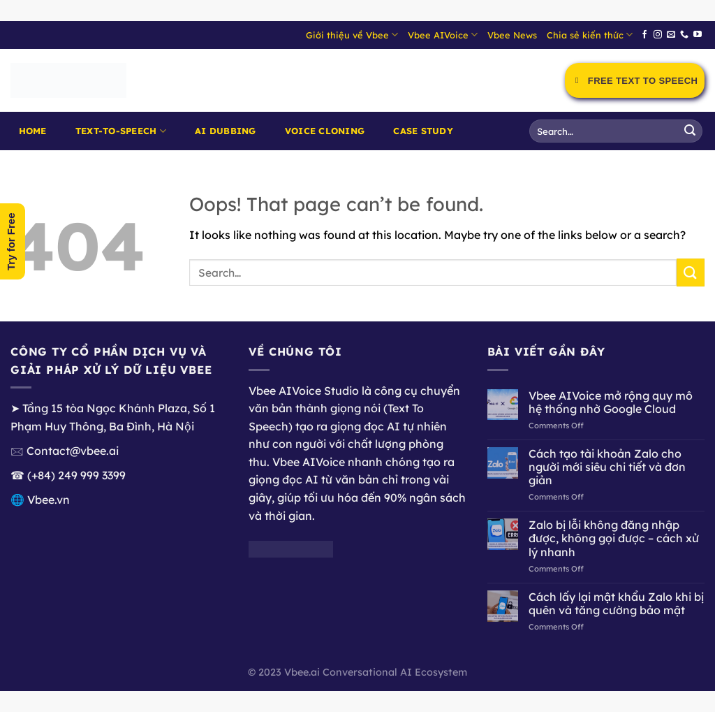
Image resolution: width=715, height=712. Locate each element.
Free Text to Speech (635, 80)
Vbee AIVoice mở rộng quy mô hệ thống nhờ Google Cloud (611, 402)
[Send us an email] (671, 35)
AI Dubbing (225, 130)
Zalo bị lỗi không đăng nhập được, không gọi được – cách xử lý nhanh (614, 538)
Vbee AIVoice (443, 34)
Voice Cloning (324, 130)
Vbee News (512, 35)
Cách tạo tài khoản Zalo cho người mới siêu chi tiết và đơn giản (607, 467)
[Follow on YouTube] (697, 35)
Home (33, 130)
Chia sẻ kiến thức (590, 34)
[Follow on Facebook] (644, 35)
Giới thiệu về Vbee (352, 34)
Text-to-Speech (120, 131)
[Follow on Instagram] (658, 35)
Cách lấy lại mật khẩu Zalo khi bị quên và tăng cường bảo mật (616, 603)
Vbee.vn (48, 500)
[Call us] (684, 35)
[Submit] (690, 131)
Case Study (423, 130)
